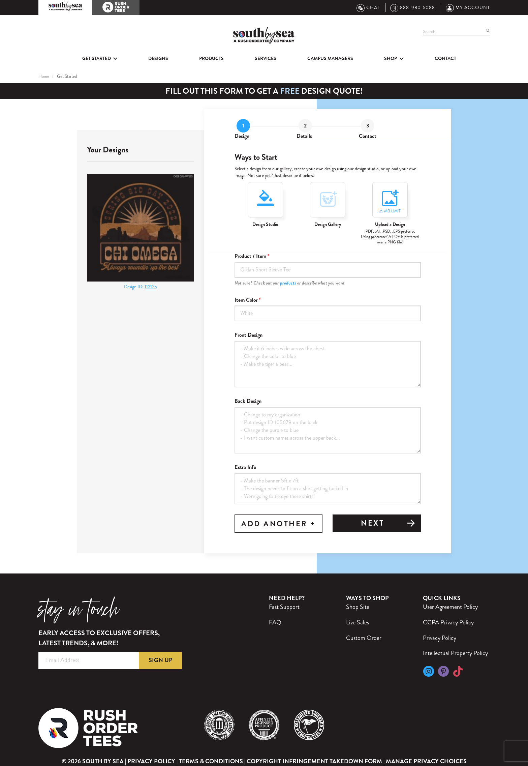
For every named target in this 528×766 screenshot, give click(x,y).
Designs (158, 58)
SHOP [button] (390, 58)
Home (43, 76)
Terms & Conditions (211, 761)
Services (265, 58)
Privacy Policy (439, 638)
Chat (368, 7)
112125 (151, 286)
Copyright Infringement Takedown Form (314, 761)
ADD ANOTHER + (278, 524)
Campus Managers (330, 58)
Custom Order (363, 638)
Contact (445, 58)
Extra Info (245, 467)
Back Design (248, 401)
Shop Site (357, 606)
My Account (468, 7)
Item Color (246, 300)
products (288, 282)
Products (211, 58)
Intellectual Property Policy (455, 653)
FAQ (275, 622)
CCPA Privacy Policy (448, 622)
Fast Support (284, 606)
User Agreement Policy (450, 606)
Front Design (248, 335)
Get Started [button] (96, 58)
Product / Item (250, 256)
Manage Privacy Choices (426, 761)
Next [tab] (388, 524)
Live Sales (357, 622)
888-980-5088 (412, 7)
